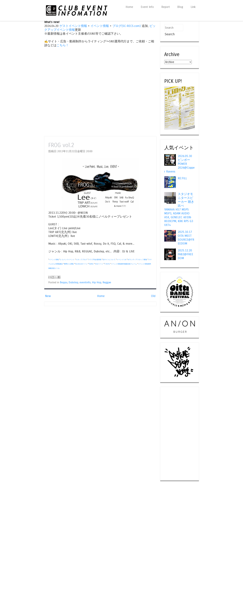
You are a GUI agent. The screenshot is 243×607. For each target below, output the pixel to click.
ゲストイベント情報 (73, 26)
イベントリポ (121, 260)
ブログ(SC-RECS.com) (126, 26)
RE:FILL (182, 178)
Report (165, 7)
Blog (180, 7)
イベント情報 (100, 26)
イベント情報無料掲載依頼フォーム (124, 264)
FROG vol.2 (61, 145)
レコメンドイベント (67, 260)
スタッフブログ (81, 260)
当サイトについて (109, 260)
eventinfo (85, 282)
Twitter (91, 264)
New (48, 296)
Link (193, 7)
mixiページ (99, 264)
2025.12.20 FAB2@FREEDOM (185, 254)
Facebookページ (81, 264)
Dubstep (73, 282)
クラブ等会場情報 (94, 260)
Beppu (63, 282)
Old (153, 296)
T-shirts (107, 264)
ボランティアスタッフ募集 (137, 260)
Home (129, 7)
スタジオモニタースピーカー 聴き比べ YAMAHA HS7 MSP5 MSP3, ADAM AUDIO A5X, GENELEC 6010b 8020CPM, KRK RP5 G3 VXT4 (179, 209)
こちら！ (63, 45)
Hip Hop (96, 282)
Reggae (107, 282)
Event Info (147, 7)
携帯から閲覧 (69, 264)
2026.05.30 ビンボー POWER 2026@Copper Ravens (179, 163)
